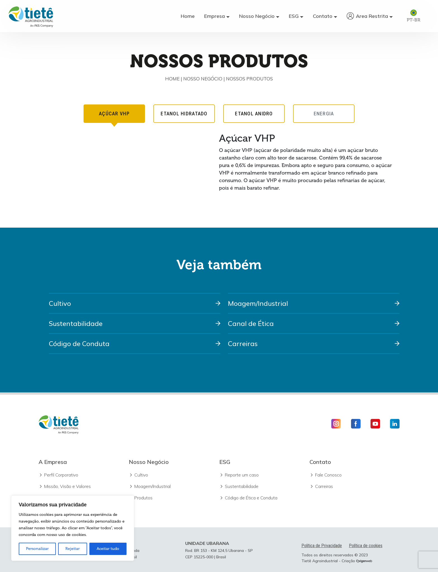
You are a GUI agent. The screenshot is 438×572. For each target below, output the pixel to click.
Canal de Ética (251, 323)
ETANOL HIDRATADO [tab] (184, 113)
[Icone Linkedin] (393, 424)
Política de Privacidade (321, 545)
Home (188, 16)
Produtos (143, 497)
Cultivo (60, 303)
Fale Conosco (328, 475)
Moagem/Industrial (258, 303)
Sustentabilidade (76, 323)
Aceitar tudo (108, 548)
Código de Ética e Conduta (251, 497)
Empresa (214, 16)
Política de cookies (365, 545)
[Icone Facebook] (356, 424)
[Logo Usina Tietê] (30, 16)
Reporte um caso (242, 475)
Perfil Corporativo (61, 475)
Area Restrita (372, 16)
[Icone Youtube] (375, 424)
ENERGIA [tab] (324, 113)
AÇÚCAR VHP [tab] (114, 117)
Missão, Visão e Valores (67, 486)
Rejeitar (72, 548)
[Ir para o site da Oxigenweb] (364, 560)
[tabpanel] (219, 164)
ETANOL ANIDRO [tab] (254, 113)
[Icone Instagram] (338, 424)
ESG (294, 16)
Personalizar (37, 548)
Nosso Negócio (257, 16)
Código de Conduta (79, 343)
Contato (322, 16)
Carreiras (243, 343)
